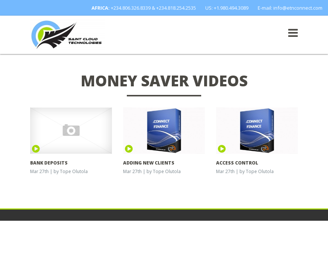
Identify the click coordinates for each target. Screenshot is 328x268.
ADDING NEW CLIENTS (148, 163)
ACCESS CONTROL (237, 163)
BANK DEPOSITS (49, 163)
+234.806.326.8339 (131, 7)
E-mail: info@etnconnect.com (290, 7)
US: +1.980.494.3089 (226, 7)
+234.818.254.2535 (176, 7)
